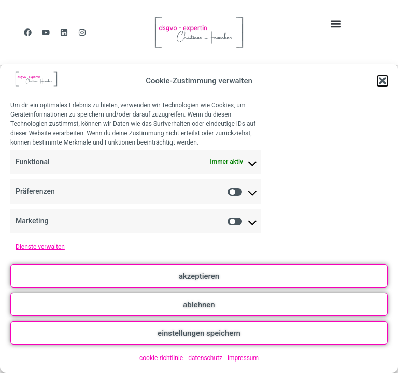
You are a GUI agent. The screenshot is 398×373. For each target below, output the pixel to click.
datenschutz (205, 358)
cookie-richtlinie (161, 358)
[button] (382, 81)
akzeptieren (199, 276)
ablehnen (199, 304)
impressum (243, 358)
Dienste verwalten (40, 246)
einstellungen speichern (199, 333)
